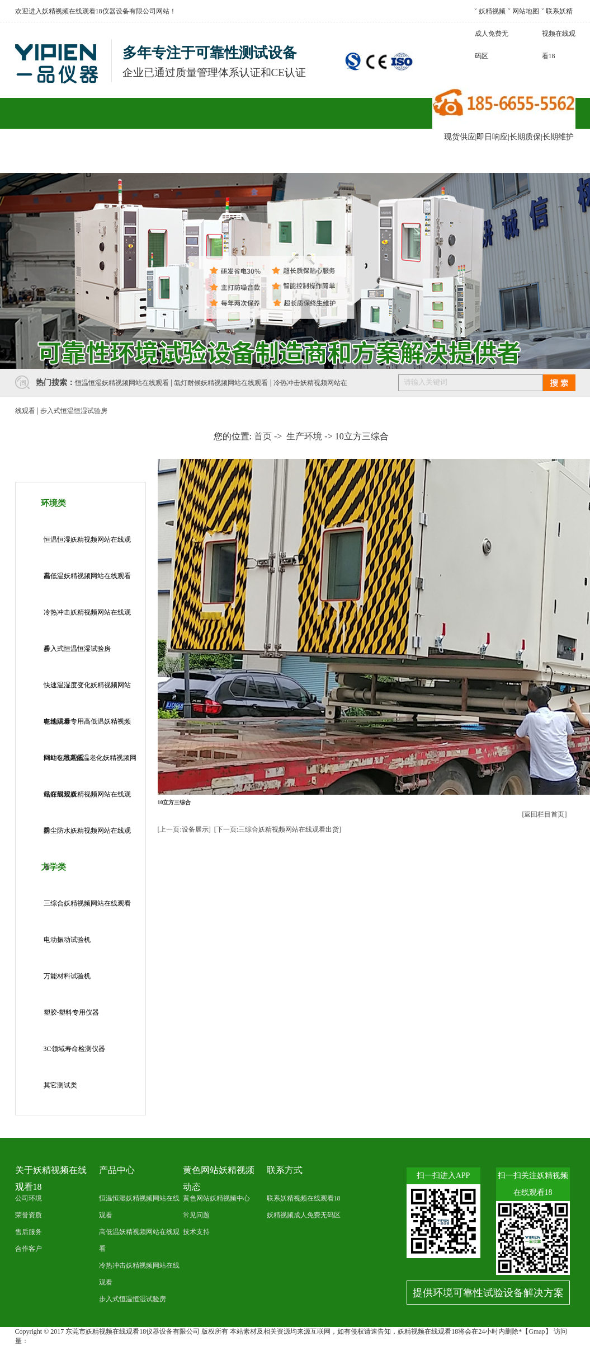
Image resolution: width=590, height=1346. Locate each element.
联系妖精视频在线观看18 (558, 33)
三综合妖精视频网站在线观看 (87, 903)
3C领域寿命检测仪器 (74, 1049)
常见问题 (196, 1215)
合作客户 (232, 157)
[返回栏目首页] (544, 814)
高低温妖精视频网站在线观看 (87, 576)
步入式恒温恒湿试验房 (73, 411)
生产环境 (304, 436)
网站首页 (46, 157)
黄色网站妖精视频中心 (216, 1198)
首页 (263, 436)
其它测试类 (60, 1085)
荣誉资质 (28, 1215)
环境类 (53, 503)
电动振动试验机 (67, 940)
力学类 (53, 866)
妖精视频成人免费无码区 (491, 33)
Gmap (536, 1331)
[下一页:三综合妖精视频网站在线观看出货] (277, 829)
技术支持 (196, 1232)
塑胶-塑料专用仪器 (72, 1012)
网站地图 (525, 11)
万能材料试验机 (67, 976)
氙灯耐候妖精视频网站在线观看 (221, 383)
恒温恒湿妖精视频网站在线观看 (122, 383)
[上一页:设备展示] (184, 829)
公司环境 (28, 1198)
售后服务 (294, 157)
